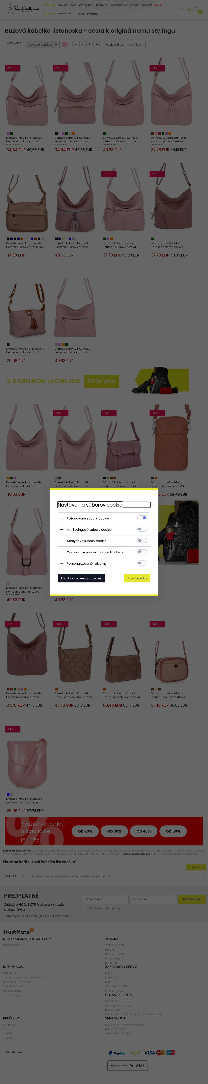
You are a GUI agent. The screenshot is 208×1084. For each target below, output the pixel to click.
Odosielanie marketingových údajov (95, 552)
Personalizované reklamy (87, 563)
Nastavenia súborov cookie (90, 505)
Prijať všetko (137, 578)
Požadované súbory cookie (88, 518)
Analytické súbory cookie (86, 540)
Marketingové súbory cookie (89, 529)
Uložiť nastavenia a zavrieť (81, 578)
